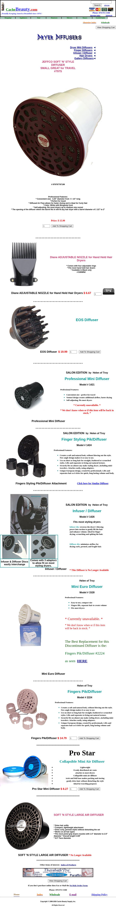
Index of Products (68, 865)
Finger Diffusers (83, 50)
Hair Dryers (85, 55)
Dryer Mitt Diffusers (81, 47)
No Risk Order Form (79, 885)
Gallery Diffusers (84, 58)
